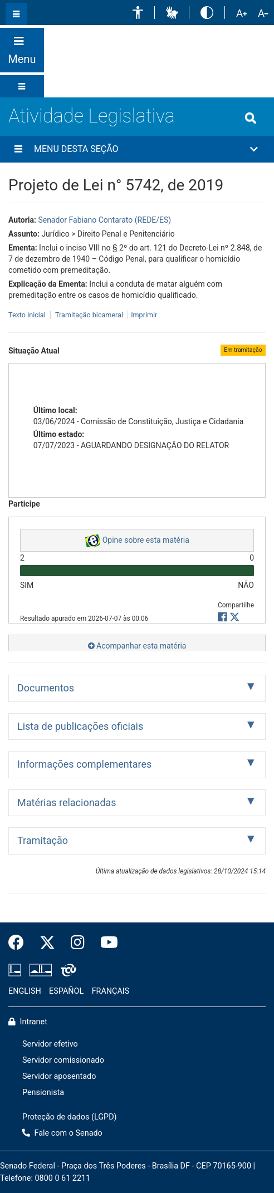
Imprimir (144, 315)
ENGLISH (24, 991)
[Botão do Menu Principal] (22, 50)
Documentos (45, 688)
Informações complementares (84, 764)
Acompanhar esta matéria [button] (137, 645)
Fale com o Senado (257, 41)
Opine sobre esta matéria (137, 540)
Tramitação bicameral (89, 315)
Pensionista (43, 1092)
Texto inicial (27, 315)
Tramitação (42, 840)
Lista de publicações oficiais (80, 726)
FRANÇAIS (111, 991)
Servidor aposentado (59, 1076)
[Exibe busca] (251, 118)
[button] (138, 12)
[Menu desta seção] (18, 149)
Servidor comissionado (63, 1060)
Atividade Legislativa (91, 116)
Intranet (27, 1022)
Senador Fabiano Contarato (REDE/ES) (104, 219)
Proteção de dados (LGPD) (69, 1117)
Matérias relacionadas (66, 802)
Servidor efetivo (50, 1044)
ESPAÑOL (66, 991)
